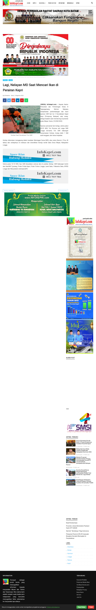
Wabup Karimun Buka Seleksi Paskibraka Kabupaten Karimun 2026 (84, 450)
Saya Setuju (81, 607)
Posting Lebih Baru (9, 190)
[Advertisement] (79, 501)
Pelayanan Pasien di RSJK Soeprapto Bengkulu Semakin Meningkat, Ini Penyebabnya (77, 536)
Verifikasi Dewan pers (83, 585)
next (68, 409)
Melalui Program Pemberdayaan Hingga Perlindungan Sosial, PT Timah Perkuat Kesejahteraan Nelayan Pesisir (78, 461)
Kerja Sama (80, 592)
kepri (69, 563)
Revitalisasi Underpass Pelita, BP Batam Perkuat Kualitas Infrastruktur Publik (84, 481)
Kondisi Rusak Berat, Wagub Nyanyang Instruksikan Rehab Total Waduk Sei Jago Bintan (83, 472)
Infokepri (5, 80)
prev (67, 409)
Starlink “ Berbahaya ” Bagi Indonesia (77, 531)
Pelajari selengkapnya (53, 607)
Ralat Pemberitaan (71, 523)
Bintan (69, 550)
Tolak (91, 607)
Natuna (69, 560)
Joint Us (79, 597)
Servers (79, 594)
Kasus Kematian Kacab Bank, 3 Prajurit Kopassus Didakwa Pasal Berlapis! (84, 442)
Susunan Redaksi (82, 580)
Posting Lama (63, 190)
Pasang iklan (80, 587)
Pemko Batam (52, 3)
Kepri (34, 3)
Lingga (10, 80)
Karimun (70, 553)
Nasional (42, 3)
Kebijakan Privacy (82, 590)
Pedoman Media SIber (83, 582)
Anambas (70, 547)
